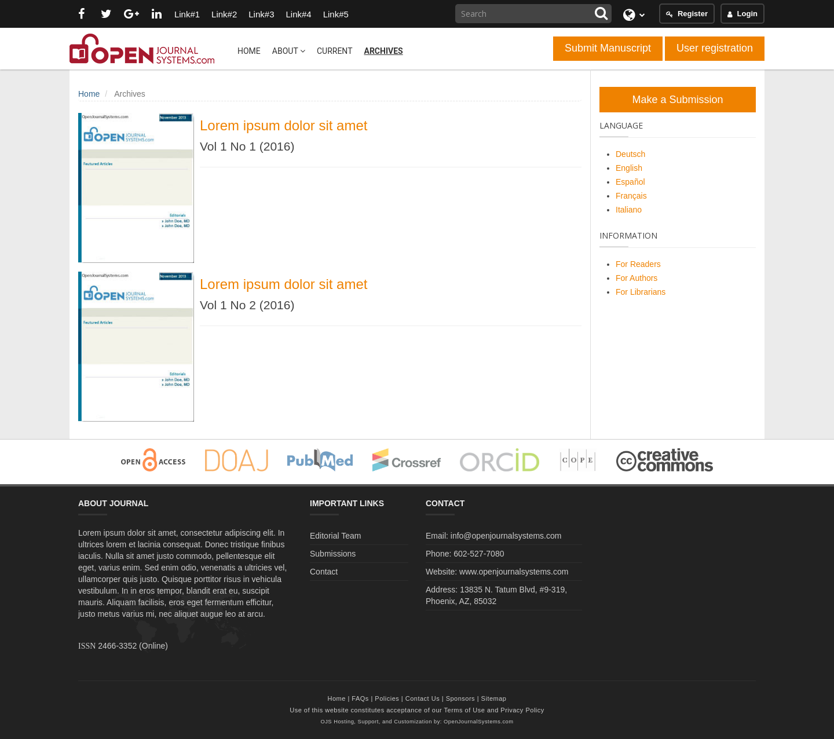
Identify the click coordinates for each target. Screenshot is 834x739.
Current (335, 51)
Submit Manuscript (608, 48)
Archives (383, 51)
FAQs (360, 698)
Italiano (629, 209)
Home (249, 51)
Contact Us (422, 698)
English (629, 168)
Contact (324, 571)
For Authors (636, 278)
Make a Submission (677, 99)
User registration (714, 48)
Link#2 (224, 14)
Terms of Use (464, 710)
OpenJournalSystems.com (479, 722)
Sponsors (460, 698)
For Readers (638, 264)
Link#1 (187, 14)
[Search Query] (533, 13)
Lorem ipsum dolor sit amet (283, 125)
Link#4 (298, 14)
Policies (387, 698)
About (288, 51)
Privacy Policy (522, 710)
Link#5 (336, 14)
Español (630, 181)
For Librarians (640, 292)
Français (631, 195)
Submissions (333, 553)
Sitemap (494, 698)
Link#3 (261, 14)
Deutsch (630, 154)
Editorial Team (335, 535)
